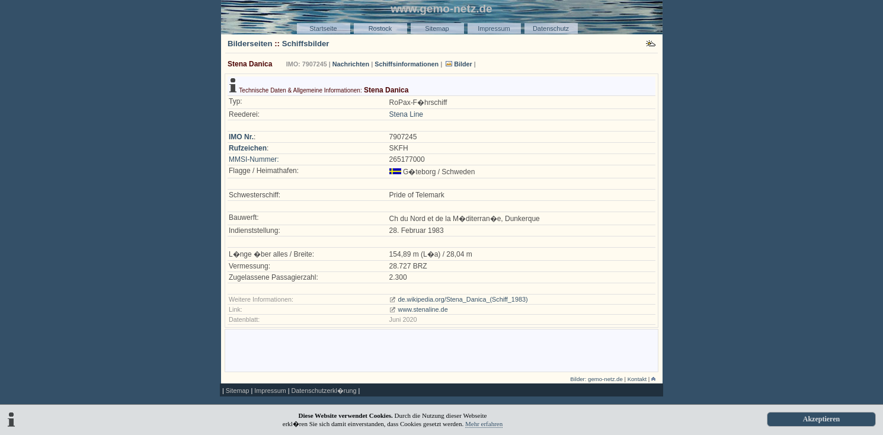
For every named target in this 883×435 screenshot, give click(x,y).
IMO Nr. (241, 137)
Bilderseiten (250, 43)
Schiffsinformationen (407, 64)
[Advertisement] (441, 349)
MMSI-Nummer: (254, 159)
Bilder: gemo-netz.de (596, 379)
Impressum (494, 28)
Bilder (463, 64)
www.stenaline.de (423, 309)
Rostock (380, 28)
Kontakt (637, 379)
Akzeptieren (821, 419)
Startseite (323, 28)
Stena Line (406, 114)
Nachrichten (350, 64)
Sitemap (437, 28)
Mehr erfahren (484, 423)
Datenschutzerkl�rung (323, 390)
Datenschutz (551, 28)
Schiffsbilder (305, 43)
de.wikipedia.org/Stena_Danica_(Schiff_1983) (463, 299)
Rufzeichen (248, 148)
